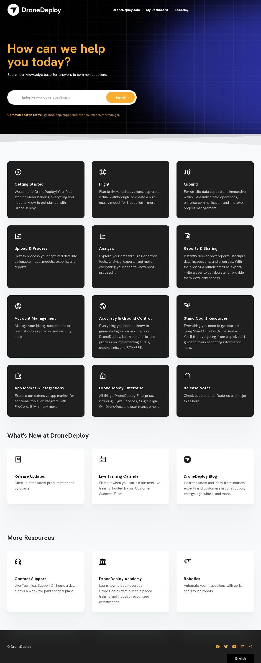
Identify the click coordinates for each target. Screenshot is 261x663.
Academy (181, 10)
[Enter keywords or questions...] (72, 97)
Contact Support (30, 578)
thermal (107, 115)
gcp (117, 115)
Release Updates (30, 476)
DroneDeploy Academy (120, 578)
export (95, 115)
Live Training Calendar (119, 476)
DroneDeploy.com (126, 10)
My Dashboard (157, 10)
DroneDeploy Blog (200, 476)
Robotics (192, 578)
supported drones (76, 115)
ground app (52, 115)
